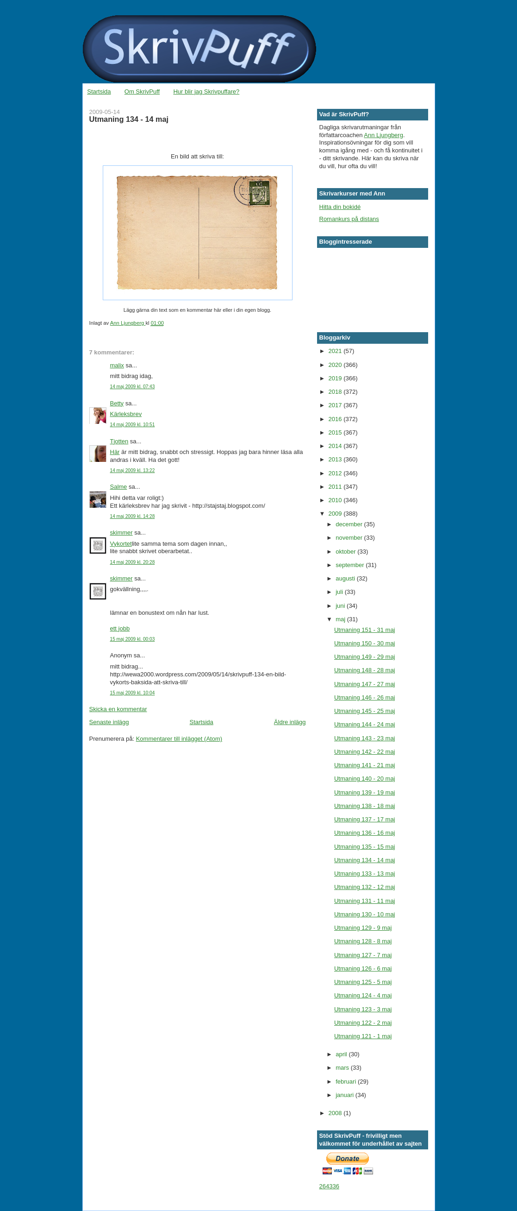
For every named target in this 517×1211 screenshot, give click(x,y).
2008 (336, 1113)
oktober (346, 551)
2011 (336, 486)
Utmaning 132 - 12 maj (364, 886)
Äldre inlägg (290, 722)
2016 (336, 419)
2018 (336, 391)
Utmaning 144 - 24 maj (364, 724)
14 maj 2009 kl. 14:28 (132, 516)
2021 (336, 350)
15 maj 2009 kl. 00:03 (132, 639)
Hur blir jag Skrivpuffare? (206, 91)
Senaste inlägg (109, 722)
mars (343, 1067)
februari (347, 1081)
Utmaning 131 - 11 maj (364, 900)
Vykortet (121, 543)
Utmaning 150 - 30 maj (364, 643)
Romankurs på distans (349, 218)
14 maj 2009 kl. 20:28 (132, 562)
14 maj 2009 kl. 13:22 (132, 470)
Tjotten (119, 441)
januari (345, 1094)
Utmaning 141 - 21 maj (364, 765)
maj (341, 619)
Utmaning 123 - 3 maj (363, 1009)
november (350, 537)
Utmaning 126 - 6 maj (363, 968)
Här (115, 451)
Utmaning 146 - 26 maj (364, 697)
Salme (118, 486)
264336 (329, 1186)
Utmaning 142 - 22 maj (364, 751)
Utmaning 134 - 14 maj (364, 860)
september (351, 564)
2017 (336, 405)
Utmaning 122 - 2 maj (363, 1022)
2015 (336, 432)
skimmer (121, 532)
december (350, 524)
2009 (336, 513)
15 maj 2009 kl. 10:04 (132, 692)
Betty (117, 403)
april (342, 1054)
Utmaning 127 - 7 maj (363, 955)
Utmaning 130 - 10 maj (364, 914)
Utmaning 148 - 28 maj (364, 670)
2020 (336, 364)
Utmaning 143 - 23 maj (364, 738)
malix (117, 365)
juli (340, 591)
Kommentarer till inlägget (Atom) (179, 738)
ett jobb (120, 628)
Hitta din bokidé (340, 206)
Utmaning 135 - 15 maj (364, 846)
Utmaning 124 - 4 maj (363, 995)
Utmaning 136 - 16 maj (364, 832)
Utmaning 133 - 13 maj (364, 873)
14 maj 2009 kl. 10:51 (132, 424)
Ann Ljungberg (383, 135)
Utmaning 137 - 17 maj (364, 819)
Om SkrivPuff (142, 91)
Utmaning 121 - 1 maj (363, 1036)
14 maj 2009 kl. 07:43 (132, 386)
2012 (336, 473)
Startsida (99, 91)
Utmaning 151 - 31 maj (364, 629)
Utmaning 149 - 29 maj (364, 656)
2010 (336, 500)
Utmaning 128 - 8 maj (363, 941)
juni (341, 605)
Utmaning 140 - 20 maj (364, 778)
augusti (346, 578)
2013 (336, 459)
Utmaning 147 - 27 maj (364, 684)
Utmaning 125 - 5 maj (363, 981)
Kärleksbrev (126, 413)
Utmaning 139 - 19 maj (364, 792)
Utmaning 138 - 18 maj (364, 805)
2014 (336, 445)
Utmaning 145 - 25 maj (364, 710)
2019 (336, 378)
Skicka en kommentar (118, 709)
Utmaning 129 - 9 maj (363, 927)
